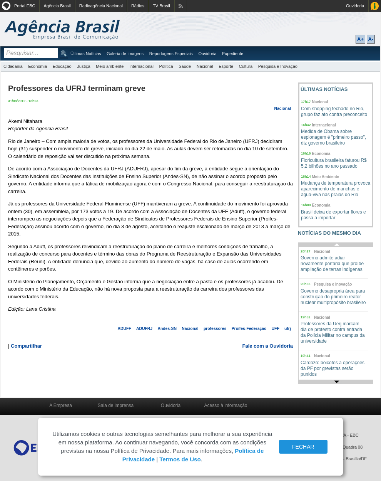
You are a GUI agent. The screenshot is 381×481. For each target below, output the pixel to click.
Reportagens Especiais (171, 53)
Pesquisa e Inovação (277, 66)
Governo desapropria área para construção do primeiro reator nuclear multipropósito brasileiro (333, 296)
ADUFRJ (144, 328)
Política (166, 66)
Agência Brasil (56, 5)
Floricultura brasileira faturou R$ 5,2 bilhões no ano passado (334, 163)
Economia (37, 66)
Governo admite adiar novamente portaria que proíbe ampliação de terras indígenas (332, 263)
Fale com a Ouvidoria (267, 346)
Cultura (245, 66)
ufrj (287, 328)
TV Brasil (161, 5)
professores (215, 328)
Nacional (205, 66)
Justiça (83, 66)
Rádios (137, 5)
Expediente (232, 53)
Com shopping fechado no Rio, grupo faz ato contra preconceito (334, 111)
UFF (275, 328)
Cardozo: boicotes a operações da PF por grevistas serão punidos (332, 368)
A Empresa (60, 405)
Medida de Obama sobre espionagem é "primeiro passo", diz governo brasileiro (333, 137)
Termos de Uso (180, 459)
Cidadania (13, 66)
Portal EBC (24, 5)
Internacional (141, 66)
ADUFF (124, 328)
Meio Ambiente (325, 177)
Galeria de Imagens (125, 53)
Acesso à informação (225, 405)
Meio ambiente (110, 66)
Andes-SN (167, 328)
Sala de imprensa (116, 405)
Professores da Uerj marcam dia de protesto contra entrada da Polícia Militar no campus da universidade (333, 332)
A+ (360, 39)
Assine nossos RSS (181, 6)
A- (371, 39)
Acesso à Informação (375, 6)
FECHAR (303, 447)
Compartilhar (26, 346)
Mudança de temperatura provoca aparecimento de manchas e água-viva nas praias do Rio (335, 188)
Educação (62, 66)
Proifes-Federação (249, 328)
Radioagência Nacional (101, 5)
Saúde (185, 66)
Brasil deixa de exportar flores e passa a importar (333, 214)
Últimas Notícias (85, 53)
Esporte (226, 66)
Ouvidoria (355, 5)
